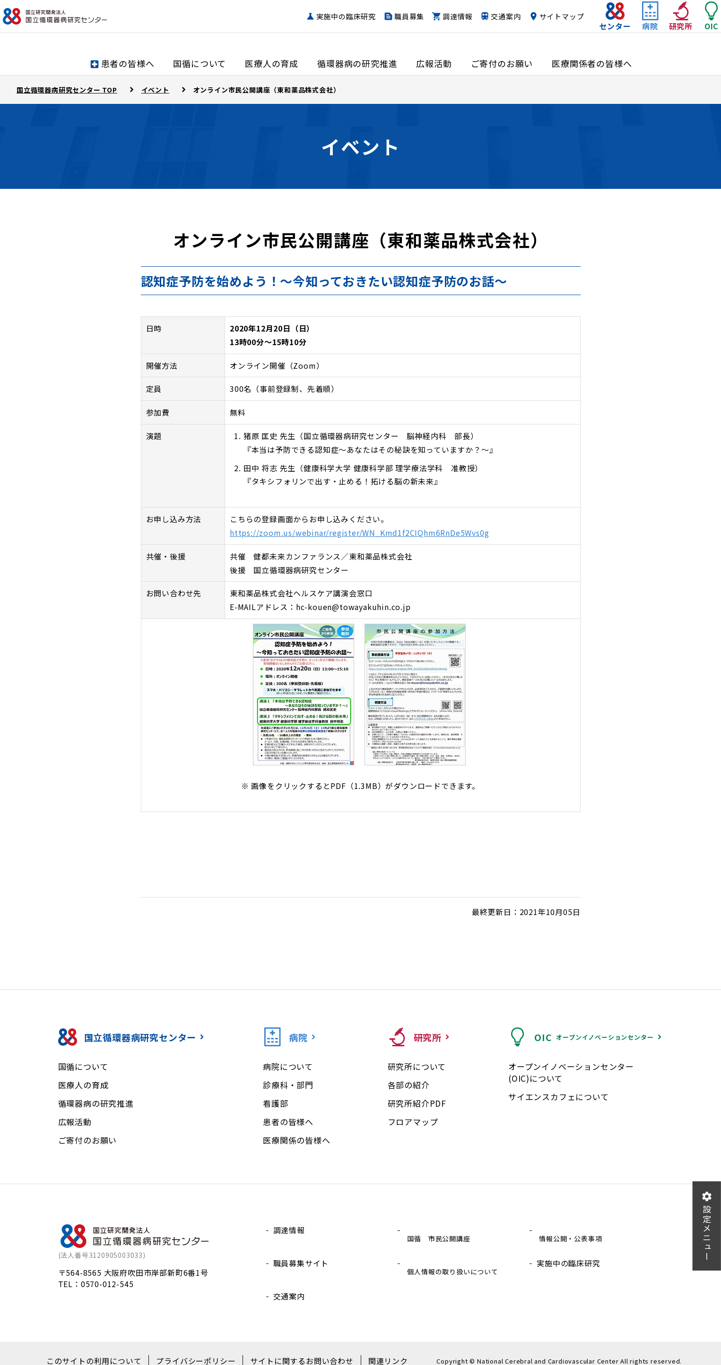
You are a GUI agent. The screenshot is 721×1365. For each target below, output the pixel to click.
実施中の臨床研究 (327, 26)
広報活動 (75, 1122)
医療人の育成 (83, 1085)
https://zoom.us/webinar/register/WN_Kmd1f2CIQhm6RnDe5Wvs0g (359, 532)
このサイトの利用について (107, 1346)
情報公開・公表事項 (572, 1230)
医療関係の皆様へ (296, 1140)
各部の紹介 (409, 1085)
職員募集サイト (301, 1252)
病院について (288, 1066)
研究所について (417, 1066)
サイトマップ (543, 26)
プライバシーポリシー (199, 1346)
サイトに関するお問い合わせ (293, 1346)
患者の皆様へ (288, 1122)
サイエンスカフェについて (558, 1096)
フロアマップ (413, 1122)
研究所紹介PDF (417, 1103)
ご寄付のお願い (87, 1140)
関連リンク (371, 1346)
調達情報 (438, 26)
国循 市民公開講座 (440, 1230)
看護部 (275, 1103)
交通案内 (487, 26)
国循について (83, 1066)
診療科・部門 (288, 1085)
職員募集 (390, 26)
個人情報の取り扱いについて (456, 1252)
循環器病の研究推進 (96, 1103)
